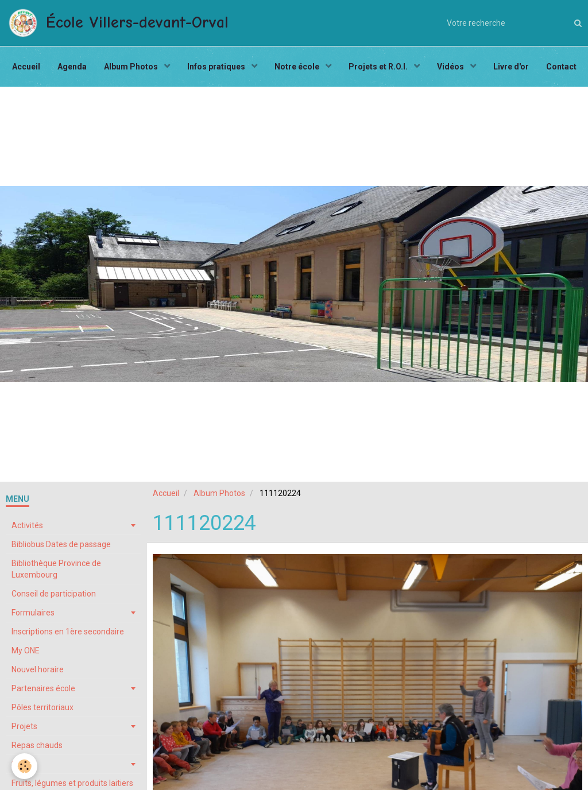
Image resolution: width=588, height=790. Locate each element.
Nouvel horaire (37, 669)
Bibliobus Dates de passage (61, 544)
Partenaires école (43, 688)
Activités (27, 525)
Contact (561, 66)
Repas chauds (37, 745)
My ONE (25, 650)
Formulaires (33, 612)
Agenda (72, 66)
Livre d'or (511, 66)
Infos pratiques (217, 66)
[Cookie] (24, 766)
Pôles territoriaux (42, 707)
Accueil (26, 66)
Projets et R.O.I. (379, 66)
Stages (24, 764)
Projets (24, 726)
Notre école (297, 66)
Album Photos (132, 66)
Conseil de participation (53, 593)
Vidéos (451, 66)
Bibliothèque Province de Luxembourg (56, 569)
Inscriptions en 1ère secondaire (67, 631)
